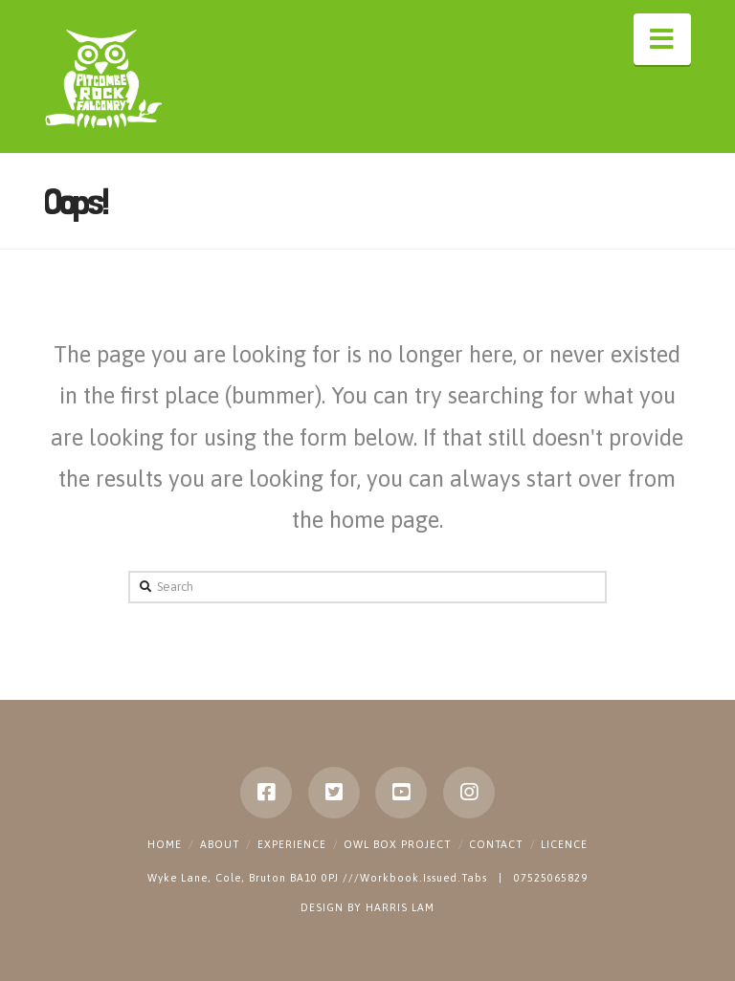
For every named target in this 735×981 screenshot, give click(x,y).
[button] (662, 39)
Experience (291, 844)
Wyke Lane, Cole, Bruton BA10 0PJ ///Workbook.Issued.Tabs (319, 877)
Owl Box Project (397, 844)
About (219, 844)
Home (164, 844)
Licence (564, 844)
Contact (496, 844)
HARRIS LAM (400, 907)
